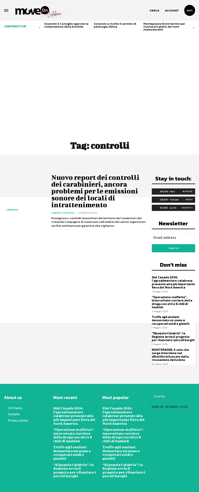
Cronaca (12, 210)
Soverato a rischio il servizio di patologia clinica (115, 25)
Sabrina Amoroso (63, 203)
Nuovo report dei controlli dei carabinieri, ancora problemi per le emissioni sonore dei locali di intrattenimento (97, 186)
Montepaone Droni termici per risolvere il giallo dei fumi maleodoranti (164, 26)
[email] (173, 237)
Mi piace (187, 191)
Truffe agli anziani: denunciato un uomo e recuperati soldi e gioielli (173, 317)
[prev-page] (39, 27)
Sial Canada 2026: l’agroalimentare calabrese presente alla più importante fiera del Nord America (172, 281)
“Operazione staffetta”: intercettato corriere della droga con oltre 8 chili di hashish (171, 300)
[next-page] (193, 27)
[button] (154, 10)
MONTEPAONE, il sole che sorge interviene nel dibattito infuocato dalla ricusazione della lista (173, 350)
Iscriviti (187, 207)
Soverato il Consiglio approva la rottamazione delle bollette (66, 25)
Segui (189, 199)
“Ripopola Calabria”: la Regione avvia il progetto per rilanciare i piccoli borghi (172, 333)
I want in (173, 247)
